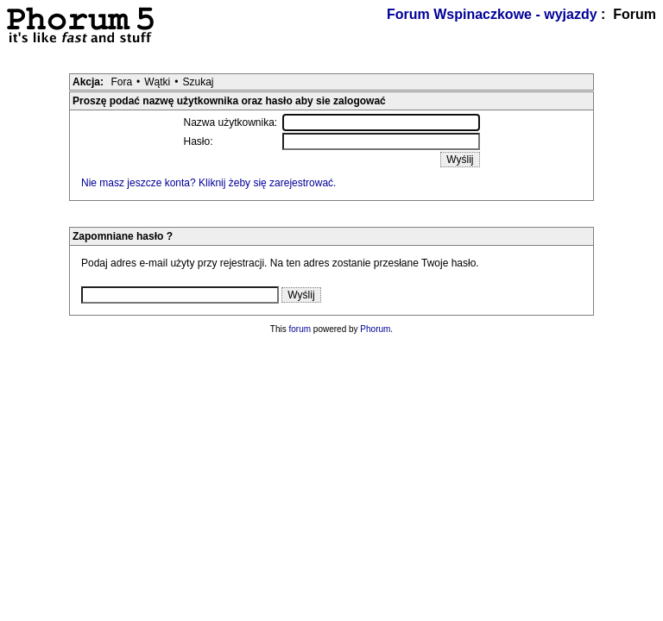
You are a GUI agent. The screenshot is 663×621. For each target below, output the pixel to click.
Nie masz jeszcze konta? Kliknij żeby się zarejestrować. (208, 183)
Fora (121, 82)
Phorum (375, 329)
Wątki (157, 82)
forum (300, 329)
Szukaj (197, 82)
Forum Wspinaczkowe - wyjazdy (492, 14)
